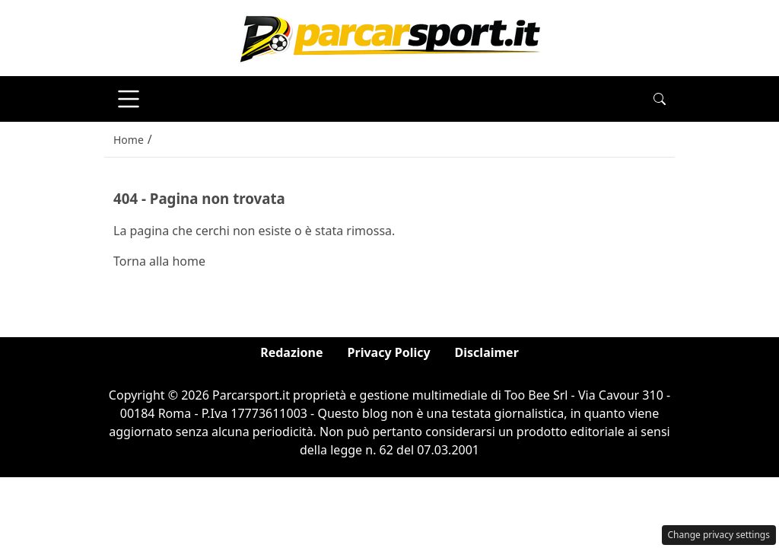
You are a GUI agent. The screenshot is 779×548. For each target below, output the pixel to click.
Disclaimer (487, 352)
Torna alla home (159, 261)
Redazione (291, 352)
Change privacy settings (719, 534)
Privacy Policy (389, 352)
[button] (659, 99)
